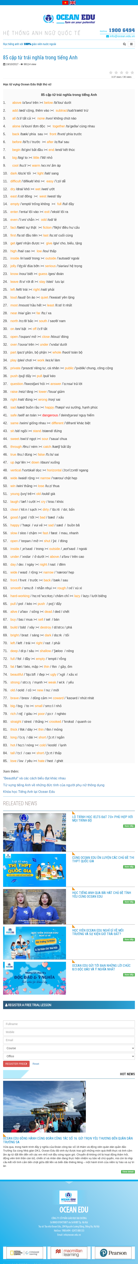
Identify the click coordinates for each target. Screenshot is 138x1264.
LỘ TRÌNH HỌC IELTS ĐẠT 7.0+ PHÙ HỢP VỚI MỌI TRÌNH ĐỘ (102, 819)
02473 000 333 (78, 1230)
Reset (36, 1063)
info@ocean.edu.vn (120, 36)
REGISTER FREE (16, 1063)
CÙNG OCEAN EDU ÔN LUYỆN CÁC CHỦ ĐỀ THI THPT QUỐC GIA (103, 859)
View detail (128, 1171)
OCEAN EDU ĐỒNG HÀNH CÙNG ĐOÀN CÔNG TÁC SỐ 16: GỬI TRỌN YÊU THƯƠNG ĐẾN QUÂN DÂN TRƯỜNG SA (68, 1140)
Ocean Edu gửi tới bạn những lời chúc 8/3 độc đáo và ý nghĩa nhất (101, 967)
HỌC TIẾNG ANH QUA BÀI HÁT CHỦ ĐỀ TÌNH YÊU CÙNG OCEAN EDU (101, 894)
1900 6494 (122, 30)
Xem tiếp (129, 826)
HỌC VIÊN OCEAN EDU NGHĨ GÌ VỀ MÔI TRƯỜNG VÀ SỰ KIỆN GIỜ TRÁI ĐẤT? (98, 932)
